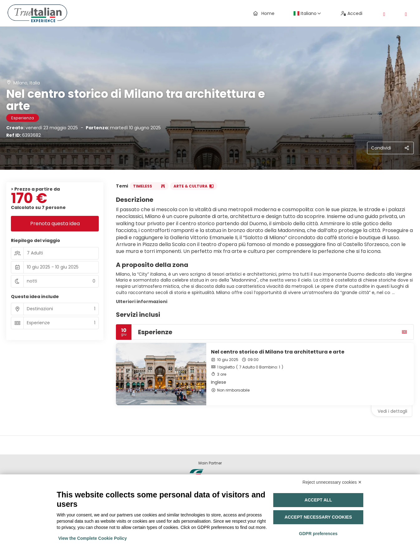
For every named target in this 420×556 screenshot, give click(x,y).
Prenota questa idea (55, 223)
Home (264, 13)
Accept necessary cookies (318, 517)
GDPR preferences (318, 533)
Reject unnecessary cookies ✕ (332, 482)
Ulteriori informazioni (141, 301)
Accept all (318, 499)
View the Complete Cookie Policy (92, 538)
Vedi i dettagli (392, 411)
